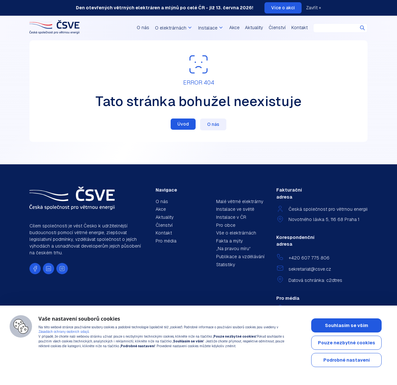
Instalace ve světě (235, 209)
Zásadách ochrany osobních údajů (63, 331)
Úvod (183, 124)
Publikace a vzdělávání (240, 256)
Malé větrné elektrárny (239, 201)
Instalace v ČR (231, 217)
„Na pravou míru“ (233, 248)
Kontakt (299, 27)
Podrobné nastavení (346, 360)
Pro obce (225, 225)
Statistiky (225, 264)
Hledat (362, 28)
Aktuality (254, 27)
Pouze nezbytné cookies (346, 342)
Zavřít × (313, 7)
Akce (234, 27)
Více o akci (283, 7)
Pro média (166, 240)
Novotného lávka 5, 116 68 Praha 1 (323, 219)
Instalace (211, 27)
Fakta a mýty (229, 240)
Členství (277, 27)
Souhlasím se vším (346, 325)
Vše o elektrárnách (236, 232)
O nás (143, 27)
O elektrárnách (174, 27)
